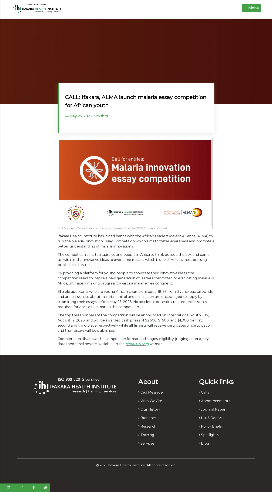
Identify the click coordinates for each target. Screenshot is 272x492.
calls (204, 392)
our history (149, 409)
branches (147, 418)
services (146, 443)
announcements (214, 401)
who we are (150, 401)
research (147, 426)
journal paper (212, 409)
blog (204, 443)
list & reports (211, 418)
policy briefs (210, 426)
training (146, 435)
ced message (150, 392)
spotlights (208, 435)
